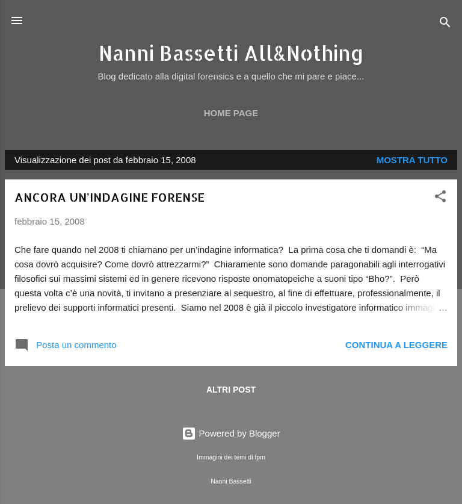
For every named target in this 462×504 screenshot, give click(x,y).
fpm (259, 457)
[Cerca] (445, 24)
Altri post (231, 389)
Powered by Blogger (231, 433)
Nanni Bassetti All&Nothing (231, 53)
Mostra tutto (412, 160)
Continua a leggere (396, 345)
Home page (231, 113)
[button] (440, 198)
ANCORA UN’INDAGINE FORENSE (109, 197)
